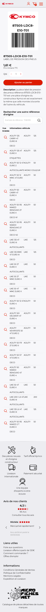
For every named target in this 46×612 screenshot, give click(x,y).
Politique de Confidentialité (17, 573)
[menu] (41, 3)
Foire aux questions (13, 547)
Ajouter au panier (23, 82)
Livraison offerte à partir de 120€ (19, 550)
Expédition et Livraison (14, 579)
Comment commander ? (15, 553)
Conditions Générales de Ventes (19, 570)
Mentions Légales (12, 576)
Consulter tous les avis (23, 515)
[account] (29, 3)
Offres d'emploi (10, 556)
